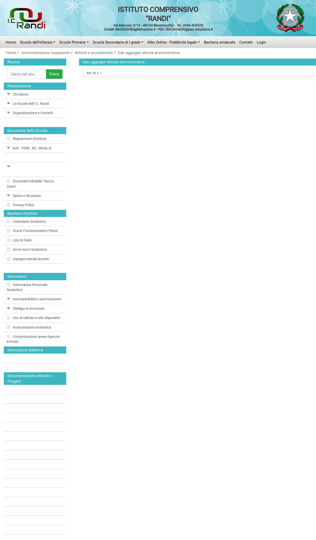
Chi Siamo (17, 94)
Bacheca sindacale (219, 42)
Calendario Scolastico (26, 221)
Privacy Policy (20, 205)
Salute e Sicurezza (24, 196)
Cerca (54, 74)
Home (11, 42)
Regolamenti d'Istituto (27, 139)
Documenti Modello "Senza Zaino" (30, 183)
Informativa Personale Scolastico (27, 287)
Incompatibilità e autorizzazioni (34, 299)
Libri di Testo (19, 240)
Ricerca (14, 62)
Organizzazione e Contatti (30, 113)
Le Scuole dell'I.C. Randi (28, 104)
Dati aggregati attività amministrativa (149, 53)
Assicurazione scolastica (29, 327)
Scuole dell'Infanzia (36, 42)
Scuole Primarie (72, 42)
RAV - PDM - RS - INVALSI (29, 148)
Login (261, 42)
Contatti (246, 42)
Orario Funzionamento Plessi (32, 231)
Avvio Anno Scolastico (27, 249)
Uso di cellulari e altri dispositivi (33, 318)
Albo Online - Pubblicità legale (172, 42)
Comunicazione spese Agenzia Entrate (33, 339)
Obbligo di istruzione (25, 309)
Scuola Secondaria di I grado (116, 42)
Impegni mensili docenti (28, 259)
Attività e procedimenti (94, 53)
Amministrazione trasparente (45, 53)
